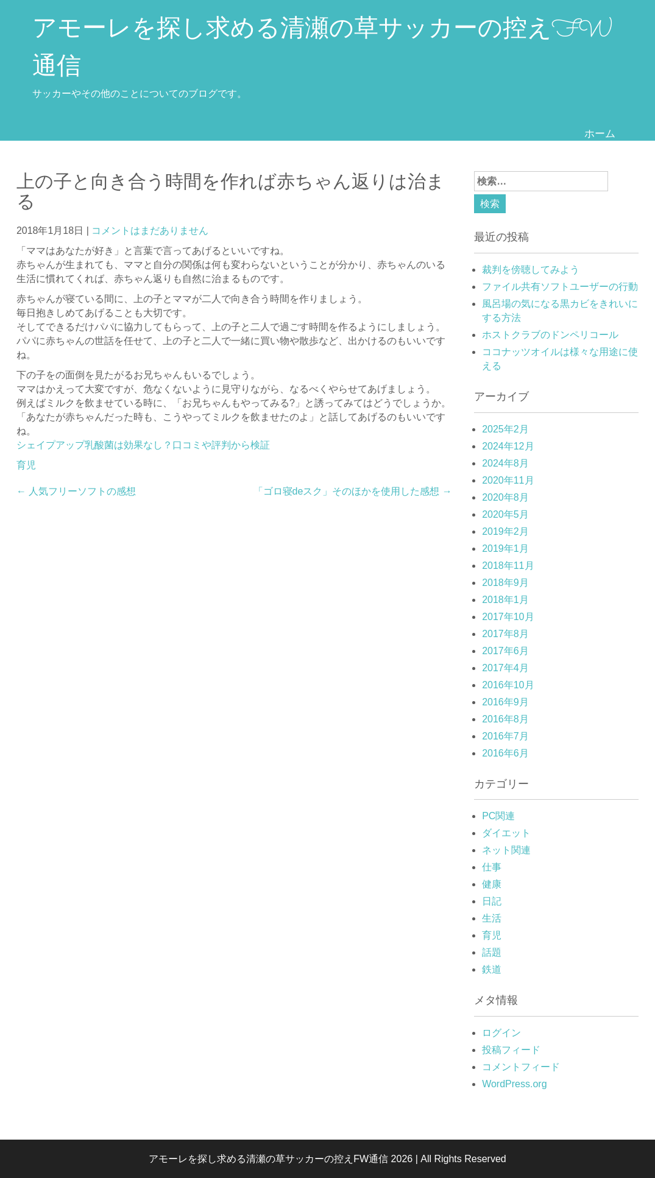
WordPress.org (514, 1084)
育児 (26, 465)
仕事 (491, 867)
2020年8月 (505, 497)
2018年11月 (508, 565)
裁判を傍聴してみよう (530, 269)
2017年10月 (508, 617)
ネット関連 (506, 850)
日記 (491, 901)
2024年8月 (505, 463)
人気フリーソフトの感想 (76, 491)
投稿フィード (511, 1050)
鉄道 (491, 969)
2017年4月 (505, 668)
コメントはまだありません (149, 230)
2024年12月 (508, 446)
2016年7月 (505, 736)
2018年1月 (505, 599)
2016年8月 (505, 719)
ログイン (501, 1033)
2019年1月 (505, 548)
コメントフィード (521, 1067)
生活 (491, 918)
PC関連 (498, 816)
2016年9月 (505, 702)
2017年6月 (505, 651)
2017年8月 (505, 634)
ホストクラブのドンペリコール (550, 335)
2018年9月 (505, 582)
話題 (491, 952)
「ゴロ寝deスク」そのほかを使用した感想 (352, 491)
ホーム (599, 133)
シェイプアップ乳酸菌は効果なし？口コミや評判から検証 (143, 445)
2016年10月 (508, 685)
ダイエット (506, 833)
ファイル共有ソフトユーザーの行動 (560, 286)
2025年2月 (505, 429)
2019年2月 (505, 531)
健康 (491, 884)
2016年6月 (505, 753)
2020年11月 (508, 480)
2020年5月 (505, 514)
